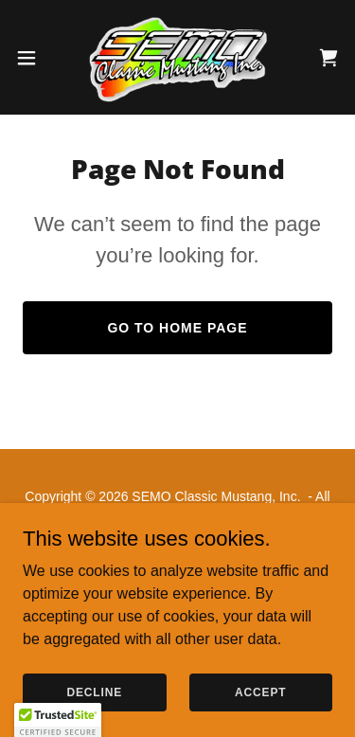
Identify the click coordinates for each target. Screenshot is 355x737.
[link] (177, 57)
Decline (94, 691)
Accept (260, 691)
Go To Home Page (177, 327)
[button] (33, 58)
